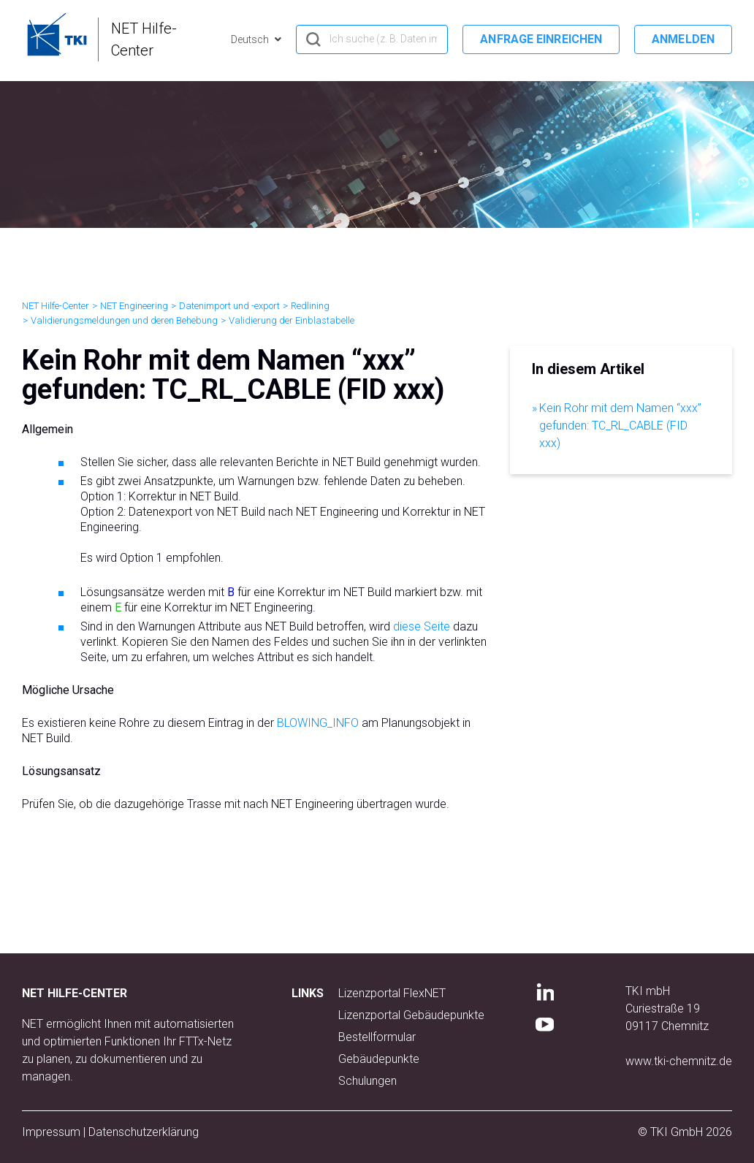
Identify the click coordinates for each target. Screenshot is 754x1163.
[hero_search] (372, 39)
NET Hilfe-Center (55, 305)
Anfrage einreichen (541, 39)
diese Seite (421, 626)
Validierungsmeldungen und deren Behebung (124, 320)
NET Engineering (134, 305)
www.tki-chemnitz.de (678, 1061)
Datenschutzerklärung (143, 1132)
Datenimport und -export (229, 305)
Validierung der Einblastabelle (291, 320)
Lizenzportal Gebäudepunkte (411, 1015)
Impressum (51, 1132)
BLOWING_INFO (318, 723)
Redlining (310, 305)
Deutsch (251, 39)
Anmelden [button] (683, 39)
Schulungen (367, 1081)
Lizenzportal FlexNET (392, 993)
